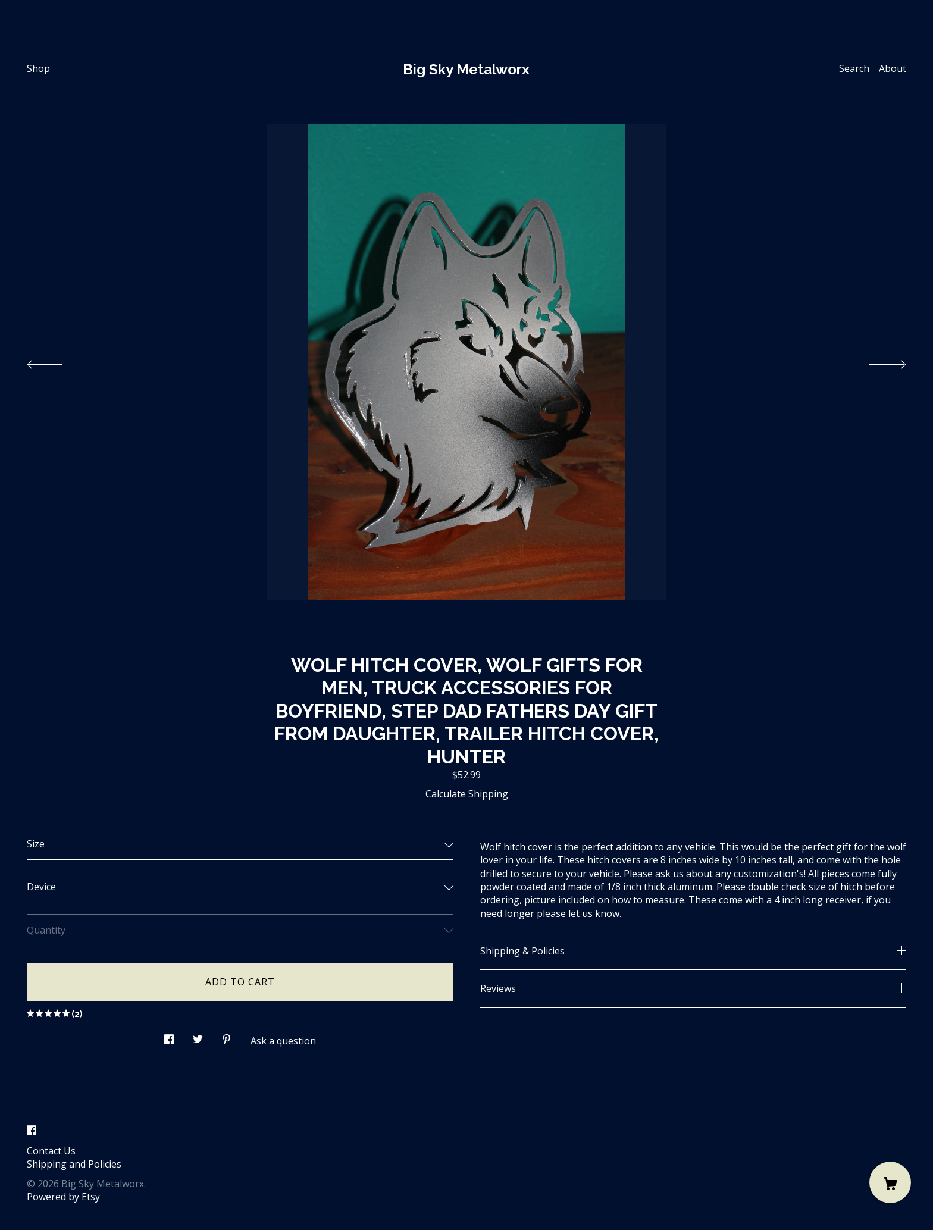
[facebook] (31, 1130)
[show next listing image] (876, 361)
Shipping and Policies (74, 1163)
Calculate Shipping (466, 793)
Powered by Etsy (63, 1196)
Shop (38, 68)
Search (854, 68)
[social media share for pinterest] (226, 1036)
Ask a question (283, 1040)
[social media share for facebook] (169, 1036)
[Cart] (890, 1182)
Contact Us (51, 1150)
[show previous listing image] (56, 361)
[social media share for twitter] (198, 1036)
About (892, 68)
